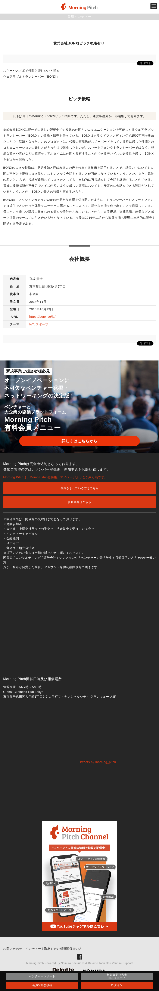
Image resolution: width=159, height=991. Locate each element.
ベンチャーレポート (42, 976)
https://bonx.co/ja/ (42, 316)
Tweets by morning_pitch (98, 762)
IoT (31, 324)
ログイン (117, 985)
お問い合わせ (12, 948)
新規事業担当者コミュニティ (117, 976)
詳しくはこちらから (79, 441)
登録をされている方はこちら (79, 488)
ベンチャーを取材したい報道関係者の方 (53, 948)
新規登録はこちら (79, 502)
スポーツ (42, 324)
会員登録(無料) (42, 985)
